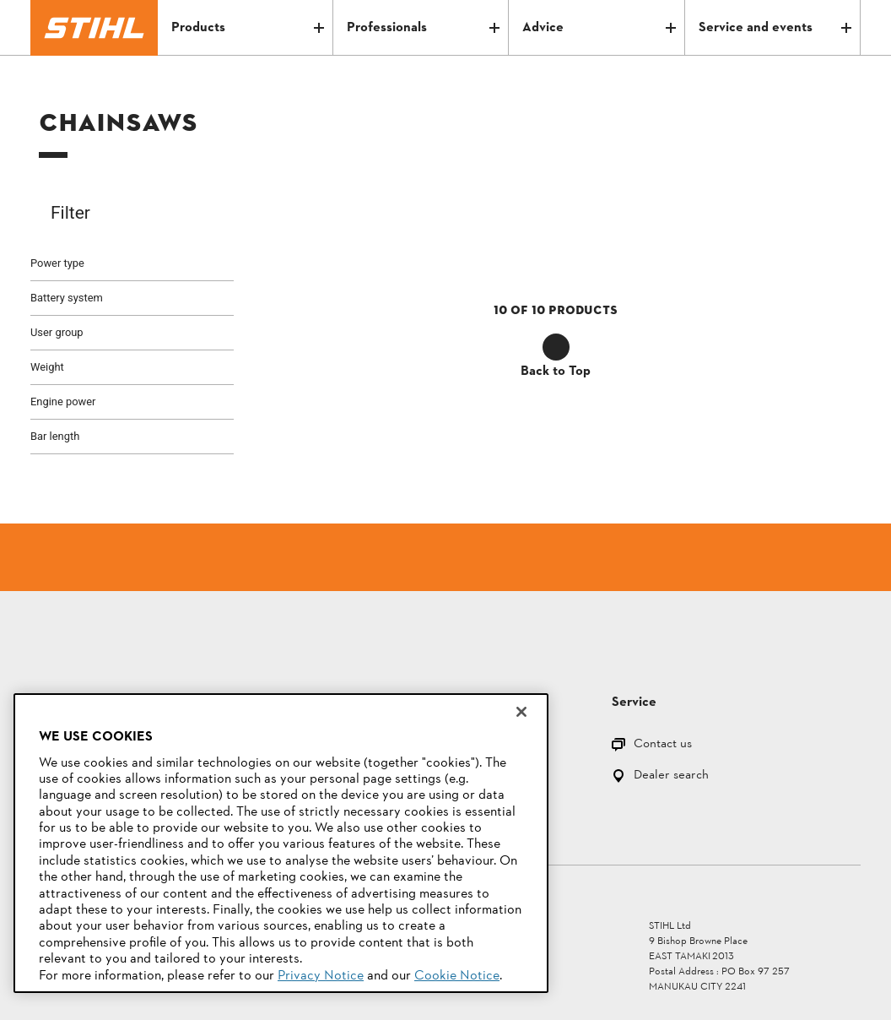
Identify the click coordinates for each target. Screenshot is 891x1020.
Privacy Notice (321, 976)
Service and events (775, 28)
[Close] (521, 711)
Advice (598, 28)
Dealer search (671, 776)
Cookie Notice (457, 976)
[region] (281, 843)
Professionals (423, 28)
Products (247, 28)
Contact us (663, 745)
